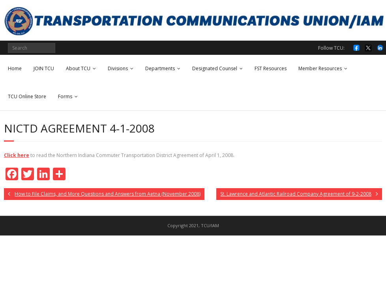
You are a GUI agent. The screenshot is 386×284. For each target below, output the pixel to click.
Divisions (118, 68)
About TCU (78, 68)
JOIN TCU (44, 68)
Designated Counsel (214, 68)
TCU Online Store (27, 96)
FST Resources (271, 68)
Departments (160, 68)
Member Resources (320, 68)
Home (15, 68)
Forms (65, 96)
